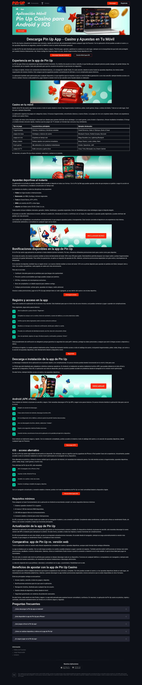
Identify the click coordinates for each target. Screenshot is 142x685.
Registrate (124, 3)
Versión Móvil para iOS (83, 56)
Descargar (112, 3)
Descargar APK (71, 448)
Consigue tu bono (71, 296)
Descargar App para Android (60, 56)
